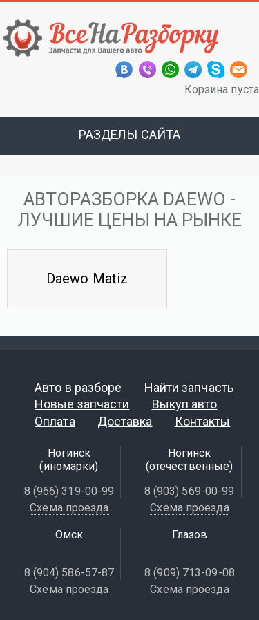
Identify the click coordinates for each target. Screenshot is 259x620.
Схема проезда (69, 507)
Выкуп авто (185, 404)
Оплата (55, 421)
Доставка (125, 421)
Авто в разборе (78, 387)
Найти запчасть (188, 387)
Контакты (203, 421)
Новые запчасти (82, 404)
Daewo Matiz (87, 278)
